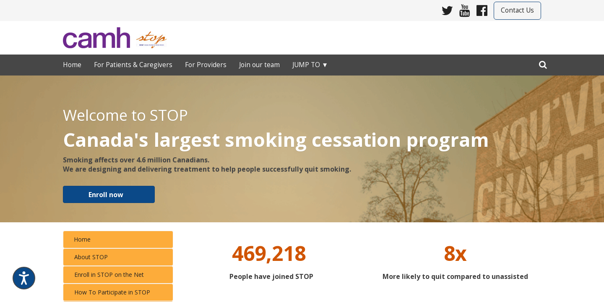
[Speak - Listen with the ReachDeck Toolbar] (24, 278)
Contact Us (517, 10)
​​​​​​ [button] (108, 194)
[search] (543, 63)
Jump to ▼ (310, 64)
